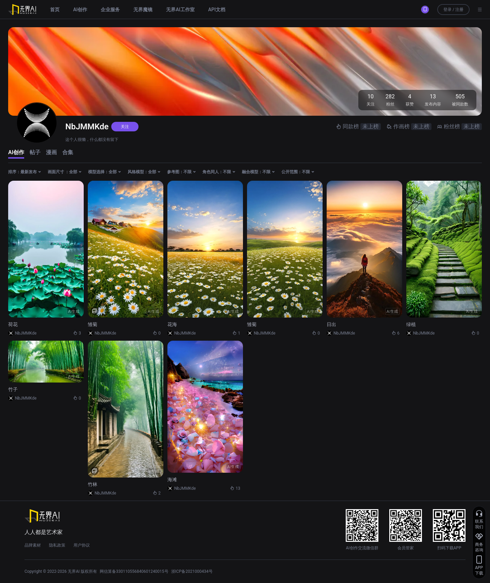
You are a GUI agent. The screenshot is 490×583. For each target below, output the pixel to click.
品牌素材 (32, 545)
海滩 (172, 479)
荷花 (13, 324)
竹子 (13, 389)
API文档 (216, 9)
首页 (55, 9)
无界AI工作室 (180, 9)
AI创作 (80, 9)
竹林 (92, 484)
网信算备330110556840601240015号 (134, 571)
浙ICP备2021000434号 (192, 571)
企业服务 (110, 9)
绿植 (411, 324)
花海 (172, 324)
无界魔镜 (142, 9)
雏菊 (92, 324)
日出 (331, 324)
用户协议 (82, 545)
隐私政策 (57, 545)
